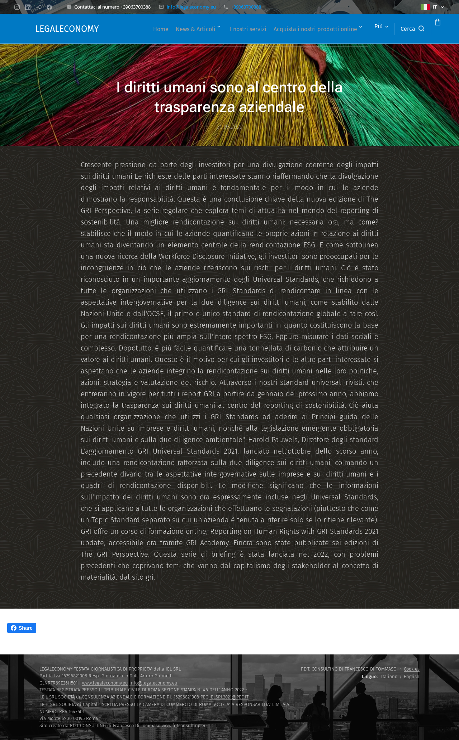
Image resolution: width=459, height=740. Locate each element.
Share (22, 628)
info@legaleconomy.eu (191, 7)
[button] (385, 29)
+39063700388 (246, 7)
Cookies (412, 669)
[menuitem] (219, 29)
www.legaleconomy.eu (105, 683)
